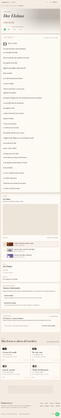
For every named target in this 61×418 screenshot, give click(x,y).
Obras (46, 403)
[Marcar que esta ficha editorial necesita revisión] (20, 29)
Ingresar (54, 2)
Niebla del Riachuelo (40, 370)
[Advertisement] (31, 390)
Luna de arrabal (8, 370)
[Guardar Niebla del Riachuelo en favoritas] (56, 366)
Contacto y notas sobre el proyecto (9, 414)
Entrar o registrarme (48, 325)
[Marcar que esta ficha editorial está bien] (14, 29)
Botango (47, 406)
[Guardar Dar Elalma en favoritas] (8, 29)
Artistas (52, 403)
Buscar (52, 406)
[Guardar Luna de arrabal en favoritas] (26, 366)
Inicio (2, 5)
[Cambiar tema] (50, 2)
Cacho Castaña (13, 5)
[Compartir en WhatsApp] (57, 414)
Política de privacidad (24, 414)
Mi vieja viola (37, 352)
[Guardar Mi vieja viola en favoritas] (56, 349)
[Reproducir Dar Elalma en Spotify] (4, 29)
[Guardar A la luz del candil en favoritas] (26, 349)
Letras (6, 5)
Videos (41, 406)
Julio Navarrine (9, 354)
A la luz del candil (9, 352)
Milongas (57, 403)
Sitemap (58, 406)
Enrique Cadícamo (9, 372)
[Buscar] (47, 2)
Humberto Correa (39, 354)
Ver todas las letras (53, 341)
